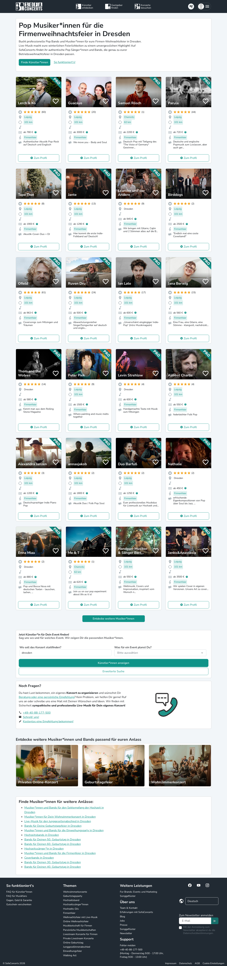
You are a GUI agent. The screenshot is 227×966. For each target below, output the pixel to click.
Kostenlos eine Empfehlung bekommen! (48, 721)
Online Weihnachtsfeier (76, 921)
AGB (197, 963)
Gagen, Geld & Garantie (19, 900)
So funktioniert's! (64, 62)
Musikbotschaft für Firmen (77, 925)
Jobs (122, 920)
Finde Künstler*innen (34, 62)
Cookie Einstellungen (213, 963)
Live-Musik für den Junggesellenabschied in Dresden (57, 821)
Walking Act (69, 955)
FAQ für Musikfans (16, 896)
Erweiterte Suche (113, 671)
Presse (123, 925)
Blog (122, 916)
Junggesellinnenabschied (76, 946)
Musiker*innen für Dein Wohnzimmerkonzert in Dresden (60, 817)
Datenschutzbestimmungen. (198, 933)
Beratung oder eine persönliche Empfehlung (46, 697)
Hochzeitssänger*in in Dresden (44, 849)
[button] (204, 6)
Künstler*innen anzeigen (113, 663)
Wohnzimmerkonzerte (75, 891)
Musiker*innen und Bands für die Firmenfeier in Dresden (60, 853)
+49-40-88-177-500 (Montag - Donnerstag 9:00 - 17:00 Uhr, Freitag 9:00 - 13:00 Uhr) (142, 953)
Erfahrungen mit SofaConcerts (136, 912)
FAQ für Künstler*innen (19, 891)
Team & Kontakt (128, 908)
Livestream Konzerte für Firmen (80, 934)
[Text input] (195, 920)
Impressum (170, 963)
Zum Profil (40, 158)
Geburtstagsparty (72, 896)
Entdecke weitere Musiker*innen (113, 619)
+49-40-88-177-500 (37, 713)
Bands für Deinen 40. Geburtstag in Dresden (52, 867)
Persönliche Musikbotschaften (79, 930)
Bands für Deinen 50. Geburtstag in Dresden (52, 839)
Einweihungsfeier (72, 951)
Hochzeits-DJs (71, 908)
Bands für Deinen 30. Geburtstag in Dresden (52, 862)
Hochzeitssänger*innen (75, 904)
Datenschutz (185, 963)
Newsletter (126, 933)
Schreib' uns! (31, 717)
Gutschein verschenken (18, 904)
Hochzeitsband (71, 900)
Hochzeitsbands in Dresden (41, 835)
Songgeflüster (127, 896)
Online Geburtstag (73, 942)
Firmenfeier (69, 913)
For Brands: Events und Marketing (138, 891)
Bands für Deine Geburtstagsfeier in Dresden (53, 826)
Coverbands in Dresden (39, 858)
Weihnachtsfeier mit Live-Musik (80, 917)
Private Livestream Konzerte (78, 938)
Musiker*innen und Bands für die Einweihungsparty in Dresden (64, 830)
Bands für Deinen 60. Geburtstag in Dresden (52, 844)
